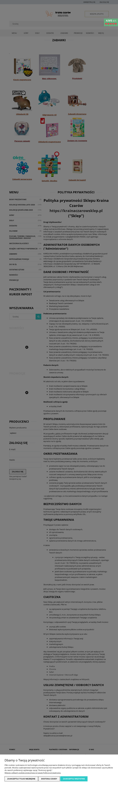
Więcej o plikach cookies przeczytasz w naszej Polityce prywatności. (33, 772)
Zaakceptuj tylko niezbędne (21, 779)
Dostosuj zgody (49, 779)
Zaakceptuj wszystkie (74, 779)
